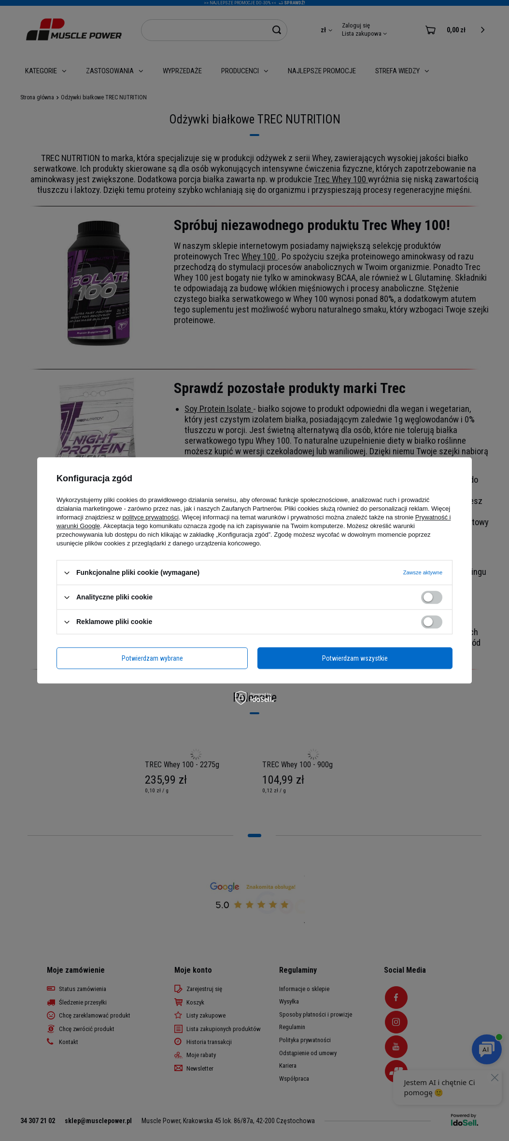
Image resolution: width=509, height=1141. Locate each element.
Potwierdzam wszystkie (355, 658)
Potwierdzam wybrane (152, 658)
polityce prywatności (151, 517)
